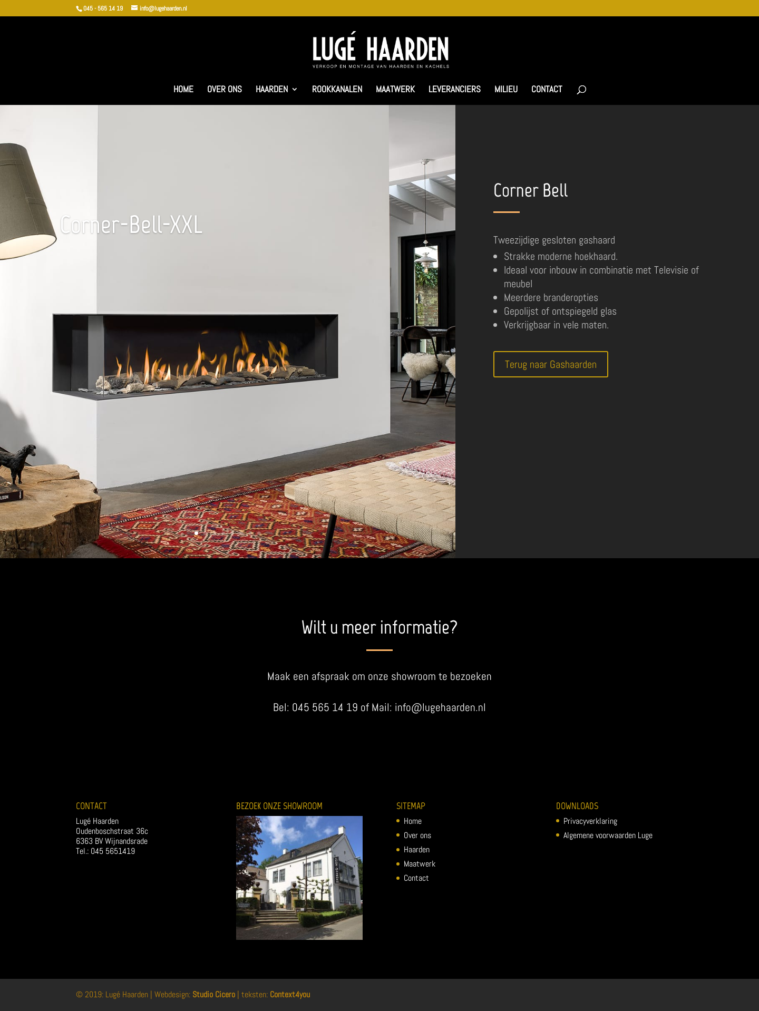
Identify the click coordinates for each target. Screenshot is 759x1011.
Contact (546, 90)
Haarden (272, 90)
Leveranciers (455, 90)
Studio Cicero (213, 994)
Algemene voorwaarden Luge (608, 835)
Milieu (506, 90)
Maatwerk (395, 90)
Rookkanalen (337, 90)
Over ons (224, 90)
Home (183, 90)
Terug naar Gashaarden (551, 364)
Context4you (290, 994)
